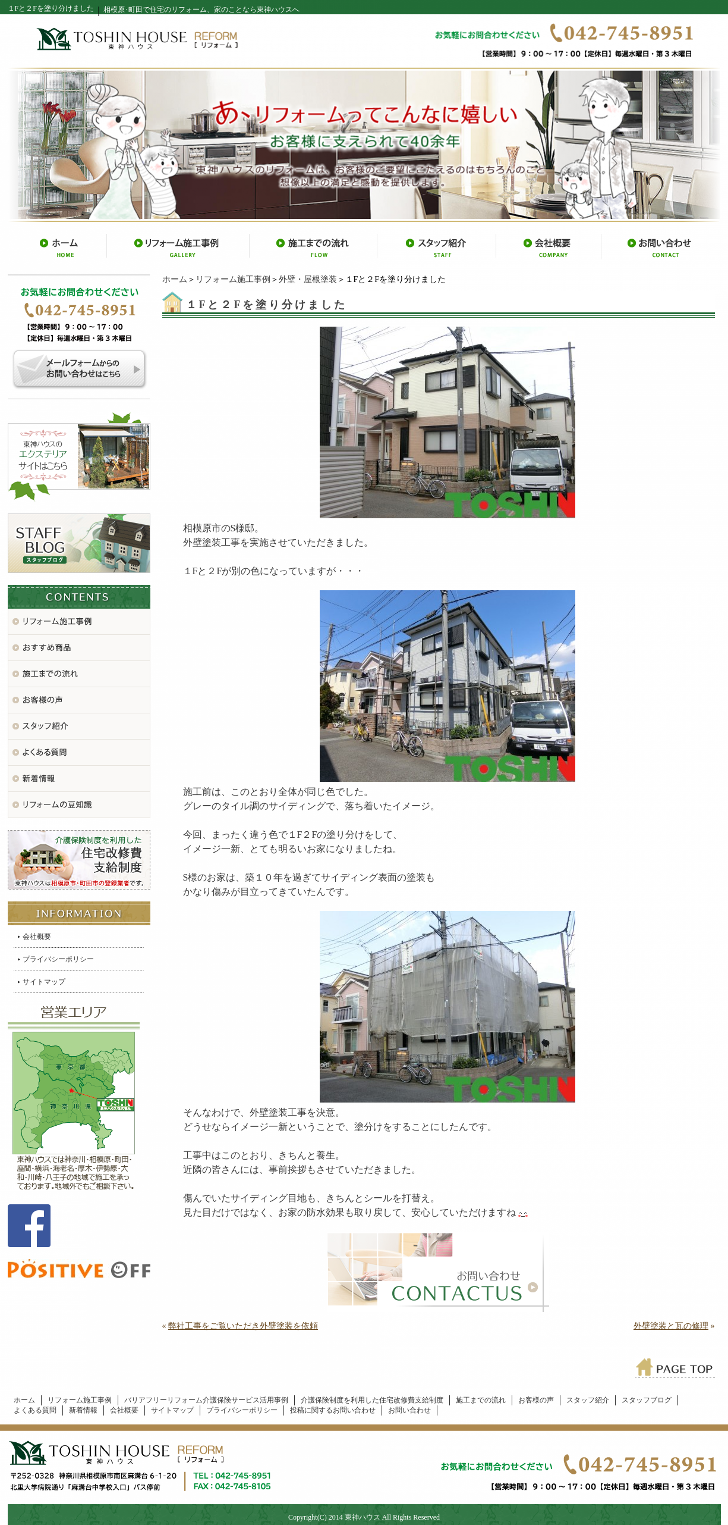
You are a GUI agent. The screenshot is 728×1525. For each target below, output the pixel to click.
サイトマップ (44, 982)
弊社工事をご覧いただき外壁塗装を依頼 (243, 1326)
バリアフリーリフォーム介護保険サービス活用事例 (206, 1400)
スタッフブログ (647, 1400)
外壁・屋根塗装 (308, 279)
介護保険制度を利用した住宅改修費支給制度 (372, 1400)
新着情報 (83, 1410)
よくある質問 (35, 1410)
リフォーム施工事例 (233, 279)
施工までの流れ (481, 1400)
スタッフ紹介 (587, 1400)
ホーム (174, 279)
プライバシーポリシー (58, 959)
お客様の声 (536, 1400)
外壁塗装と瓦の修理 (671, 1326)
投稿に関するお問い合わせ (333, 1410)
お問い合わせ (409, 1410)
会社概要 (37, 936)
